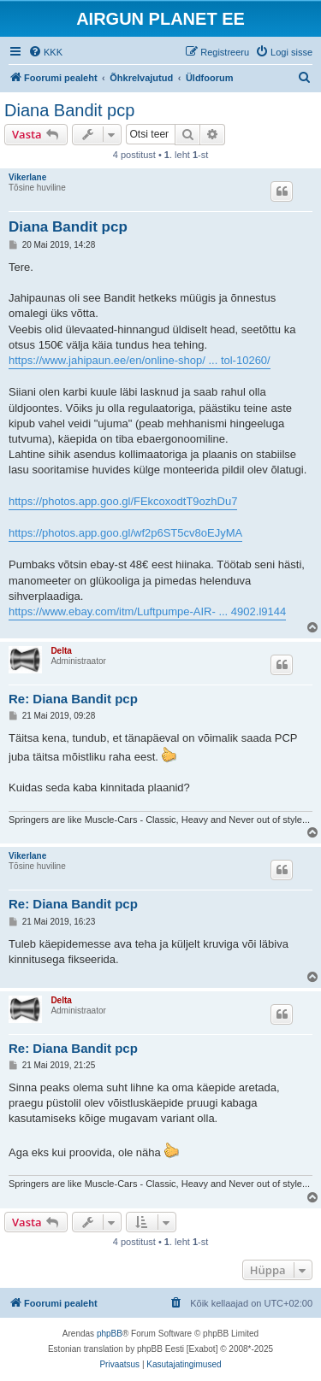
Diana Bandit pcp (69, 110)
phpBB (109, 1333)
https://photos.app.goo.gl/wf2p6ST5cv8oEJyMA (125, 532)
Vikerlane (27, 177)
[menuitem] (45, 52)
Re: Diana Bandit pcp (73, 698)
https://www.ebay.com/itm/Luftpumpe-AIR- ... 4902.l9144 (147, 611)
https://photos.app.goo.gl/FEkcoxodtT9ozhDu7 (123, 501)
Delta (61, 650)
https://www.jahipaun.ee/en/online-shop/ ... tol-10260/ (139, 360)
